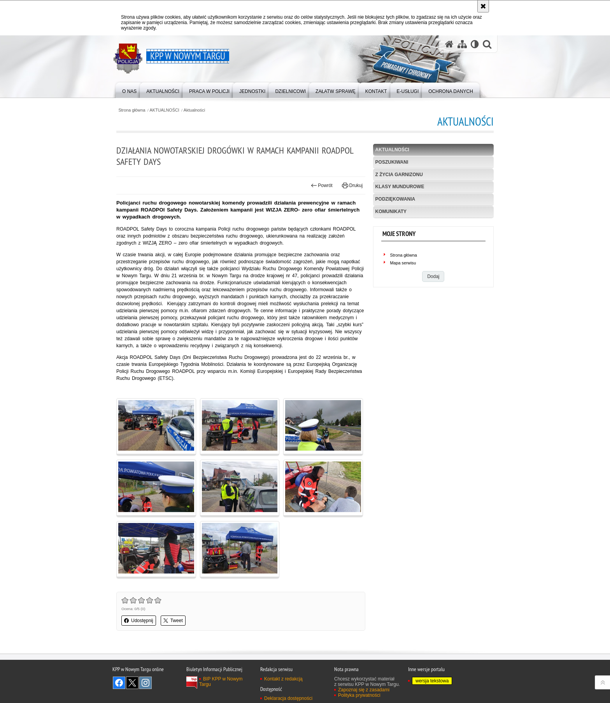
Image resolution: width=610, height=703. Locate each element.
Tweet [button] (173, 620)
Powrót (322, 185)
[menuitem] (129, 89)
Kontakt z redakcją (283, 679)
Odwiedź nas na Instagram (145, 683)
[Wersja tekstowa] (475, 44)
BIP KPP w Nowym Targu (221, 681)
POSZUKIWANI (391, 162)
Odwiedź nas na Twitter (132, 683)
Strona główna (131, 110)
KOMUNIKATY (391, 211)
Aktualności (194, 110)
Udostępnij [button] (138, 620)
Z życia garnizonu (399, 174)
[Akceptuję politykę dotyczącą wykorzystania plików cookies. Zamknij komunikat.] (483, 6)
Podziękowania (395, 199)
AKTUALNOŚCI (164, 110)
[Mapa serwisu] (462, 44)
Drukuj (352, 185)
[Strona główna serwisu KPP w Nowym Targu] (449, 44)
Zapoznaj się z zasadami (363, 690)
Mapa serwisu (403, 263)
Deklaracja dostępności (288, 698)
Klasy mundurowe (399, 186)
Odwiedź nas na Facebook (119, 683)
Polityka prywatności (359, 695)
